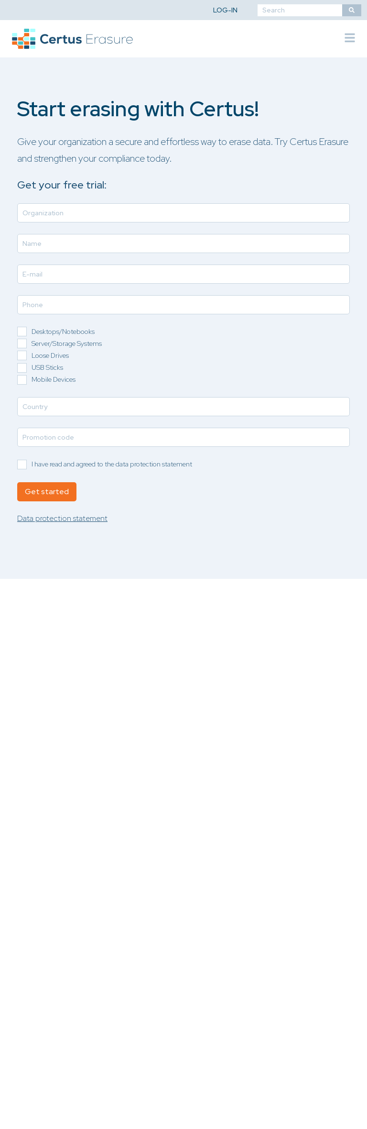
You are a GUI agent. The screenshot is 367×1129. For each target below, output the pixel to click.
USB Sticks (47, 367)
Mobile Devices (54, 379)
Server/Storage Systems (67, 343)
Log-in (225, 10)
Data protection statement (62, 518)
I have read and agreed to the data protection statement (112, 464)
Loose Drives (50, 355)
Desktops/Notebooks (63, 331)
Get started (47, 492)
